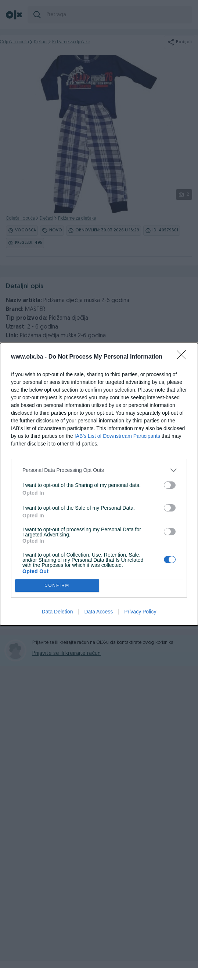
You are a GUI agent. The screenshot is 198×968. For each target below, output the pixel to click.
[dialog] (99, 484)
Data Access (98, 612)
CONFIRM (57, 585)
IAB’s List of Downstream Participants (117, 436)
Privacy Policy (140, 612)
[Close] (184, 357)
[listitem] (99, 470)
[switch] (170, 485)
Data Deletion (57, 612)
